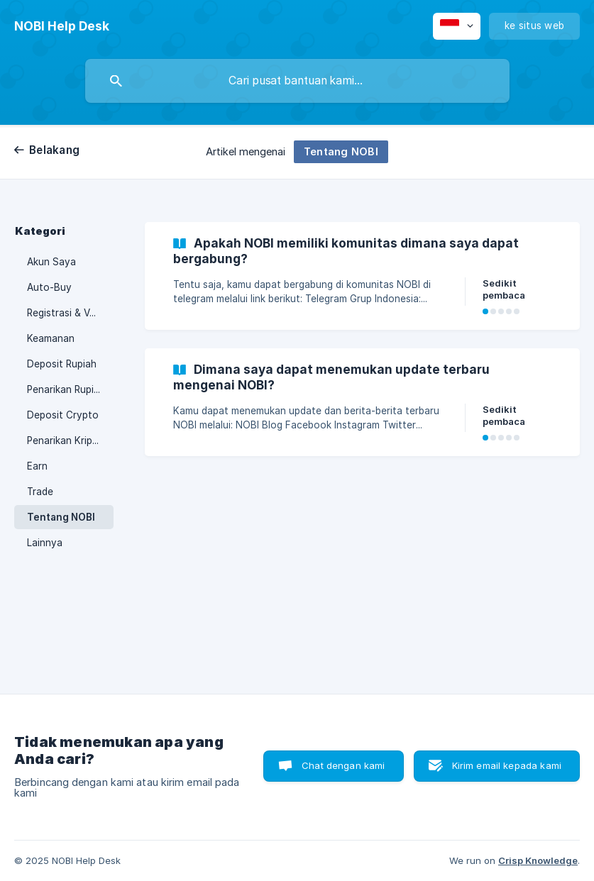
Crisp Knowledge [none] (538, 860)
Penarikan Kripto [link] (65, 440)
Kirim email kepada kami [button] (506, 765)
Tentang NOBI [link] (61, 517)
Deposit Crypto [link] (63, 415)
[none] (61, 26)
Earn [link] (37, 466)
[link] (362, 276)
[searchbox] (297, 81)
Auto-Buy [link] (49, 287)
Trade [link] (40, 491)
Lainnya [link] (44, 542)
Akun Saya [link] (51, 261)
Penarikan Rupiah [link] (66, 389)
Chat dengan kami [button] (343, 765)
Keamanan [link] (51, 338)
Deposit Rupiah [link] (62, 364)
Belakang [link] (54, 150)
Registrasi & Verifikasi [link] (70, 312)
